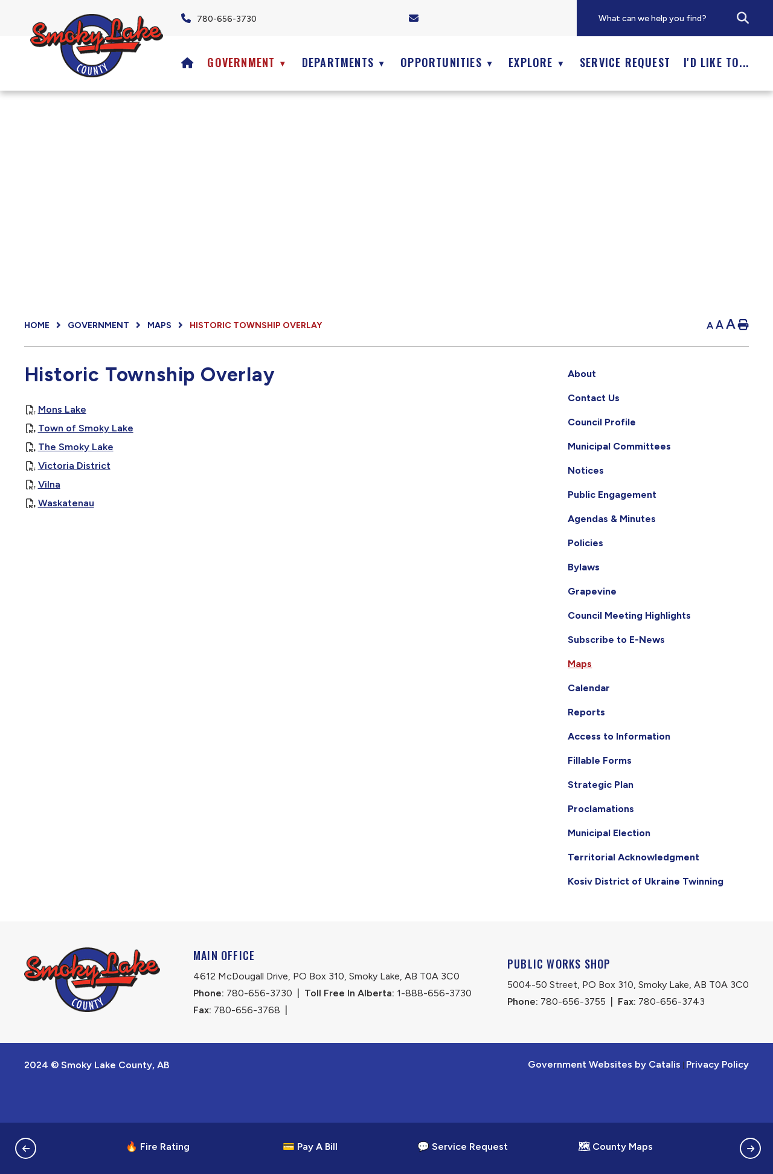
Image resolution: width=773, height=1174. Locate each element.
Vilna (248, 496)
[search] (685, 18)
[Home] (187, 62)
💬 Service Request (462, 1146)
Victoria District (273, 477)
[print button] (743, 325)
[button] (743, 18)
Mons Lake (261, 421)
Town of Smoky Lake (284, 440)
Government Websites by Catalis (604, 1100)
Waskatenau (265, 515)
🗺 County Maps (615, 1146)
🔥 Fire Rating (158, 1146)
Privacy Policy (717, 1100)
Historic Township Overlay (256, 325)
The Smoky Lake (274, 459)
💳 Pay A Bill (310, 1146)
